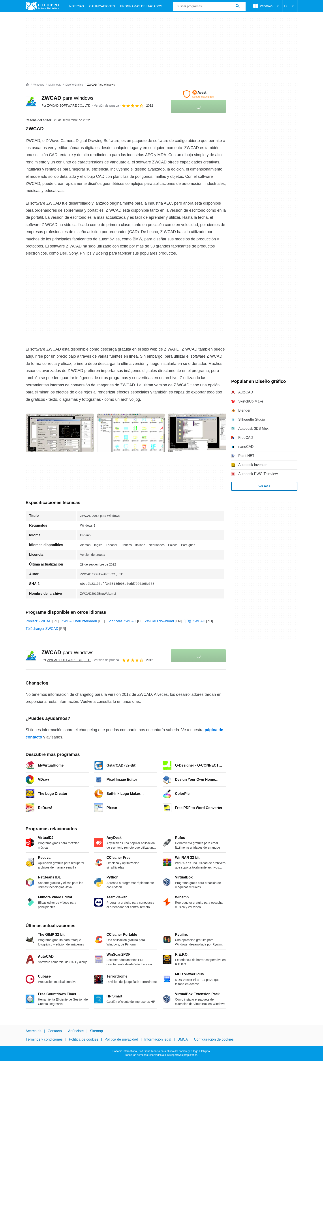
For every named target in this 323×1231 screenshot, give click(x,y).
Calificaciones (102, 6)
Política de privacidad (121, 1039)
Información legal (157, 1039)
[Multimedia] (54, 85)
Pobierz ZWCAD (38, 621)
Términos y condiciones (44, 1039)
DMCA (182, 1039)
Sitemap (96, 1031)
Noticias (76, 6)
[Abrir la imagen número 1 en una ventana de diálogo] (131, 433)
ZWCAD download (159, 621)
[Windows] (38, 85)
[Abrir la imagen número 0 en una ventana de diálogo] (60, 433)
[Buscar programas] (237, 6)
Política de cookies (83, 1039)
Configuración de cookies (214, 1039)
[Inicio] (27, 85)
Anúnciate (76, 1031)
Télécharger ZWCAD (42, 629)
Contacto (55, 1031)
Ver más (264, 486)
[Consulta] (209, 6)
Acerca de (33, 1031)
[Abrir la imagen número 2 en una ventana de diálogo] (202, 433)
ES (289, 6)
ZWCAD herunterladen (79, 621)
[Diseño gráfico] (74, 85)
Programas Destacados (141, 6)
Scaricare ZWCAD (121, 621)
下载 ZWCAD (194, 621)
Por (66, 105)
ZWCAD (67, 98)
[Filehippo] (42, 6)
